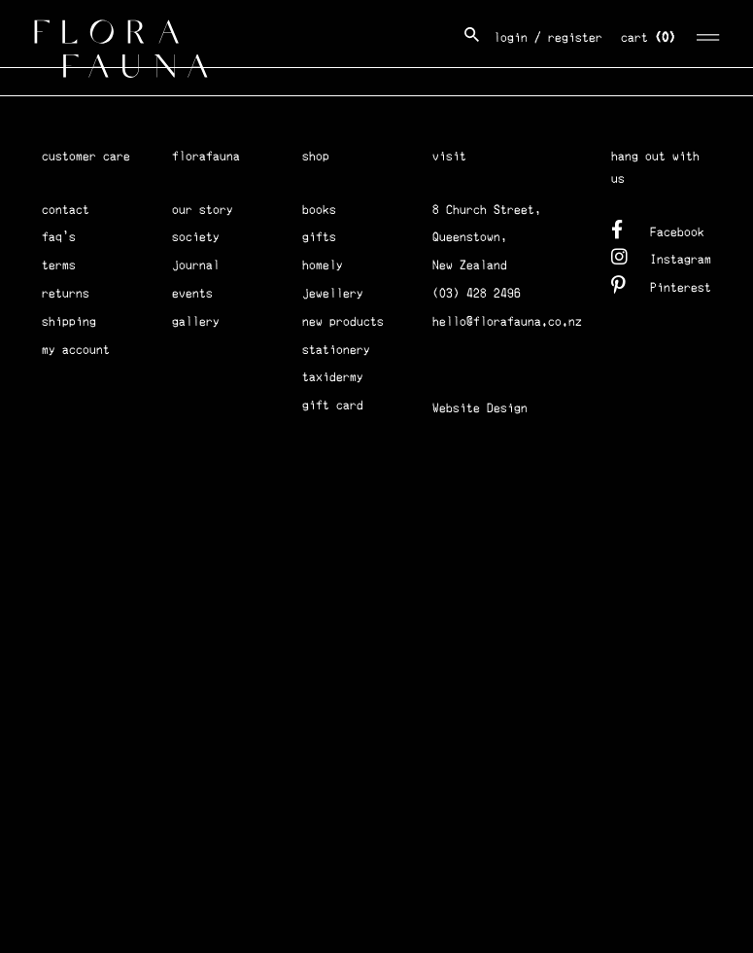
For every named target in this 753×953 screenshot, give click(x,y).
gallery (196, 321)
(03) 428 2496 (476, 293)
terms (59, 265)
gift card (332, 405)
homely (322, 265)
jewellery (332, 293)
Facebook (657, 229)
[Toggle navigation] (709, 34)
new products (343, 321)
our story (202, 209)
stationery (336, 349)
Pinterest (661, 284)
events (192, 293)
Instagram (661, 256)
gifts (319, 236)
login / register (548, 37)
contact (65, 209)
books (319, 209)
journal (196, 265)
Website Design (480, 408)
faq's (59, 236)
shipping (69, 321)
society (196, 236)
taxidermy (332, 377)
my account (76, 349)
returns (65, 293)
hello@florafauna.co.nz (507, 321)
